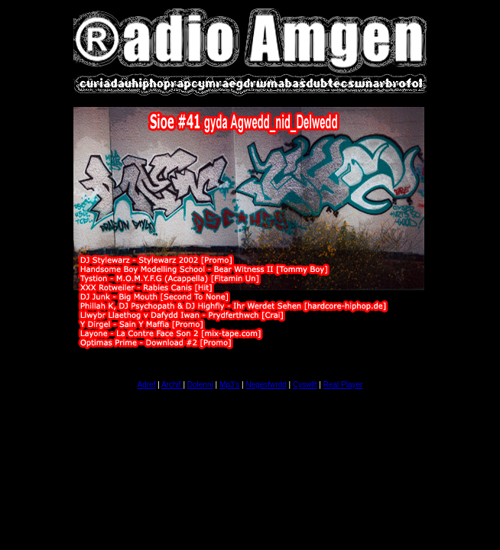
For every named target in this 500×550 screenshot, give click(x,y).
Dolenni (200, 384)
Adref (147, 384)
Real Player (343, 384)
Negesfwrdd (265, 384)
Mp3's (229, 384)
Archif (172, 384)
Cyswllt (305, 384)
